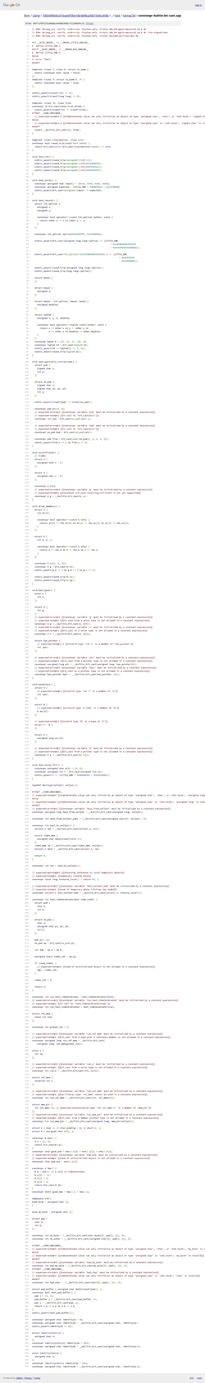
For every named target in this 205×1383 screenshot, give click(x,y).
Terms (37, 1377)
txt (191, 1377)
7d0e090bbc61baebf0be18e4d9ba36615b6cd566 (76, 15)
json (199, 1377)
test (117, 15)
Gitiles (19, 1377)
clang (36, 15)
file (89, 23)
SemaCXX (129, 15)
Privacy (28, 1377)
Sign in (198, 5)
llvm (27, 15)
